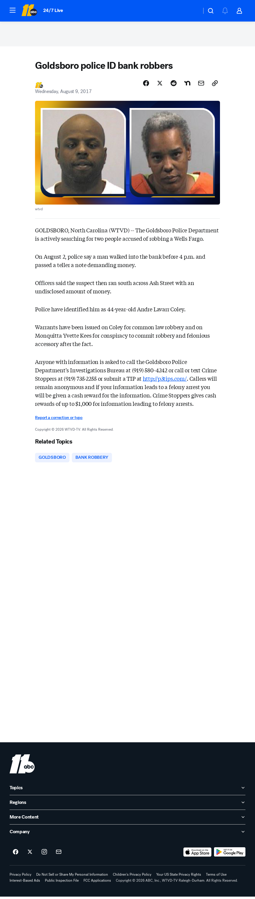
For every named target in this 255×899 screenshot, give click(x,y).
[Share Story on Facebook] (146, 85)
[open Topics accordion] (127, 790)
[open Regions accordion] (127, 804)
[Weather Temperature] (192, 11)
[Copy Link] (215, 85)
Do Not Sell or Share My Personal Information (72, 877)
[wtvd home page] (22, 766)
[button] (12, 10)
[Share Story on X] (160, 85)
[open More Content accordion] (127, 819)
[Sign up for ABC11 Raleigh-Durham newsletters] (59, 854)
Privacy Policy (20, 877)
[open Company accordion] (127, 834)
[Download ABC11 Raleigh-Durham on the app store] (197, 854)
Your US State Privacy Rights (178, 877)
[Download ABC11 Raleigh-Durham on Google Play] (229, 854)
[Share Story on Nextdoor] (187, 85)
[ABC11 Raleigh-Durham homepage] (29, 10)
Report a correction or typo (58, 420)
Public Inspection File (62, 883)
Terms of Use (216, 877)
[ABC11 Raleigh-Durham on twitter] (30, 854)
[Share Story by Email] (201, 85)
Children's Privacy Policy (132, 877)
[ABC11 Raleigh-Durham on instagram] (44, 854)
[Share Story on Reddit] (174, 85)
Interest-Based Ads (25, 883)
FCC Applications (97, 883)
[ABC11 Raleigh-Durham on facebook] (16, 854)
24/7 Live (53, 10)
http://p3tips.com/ (165, 380)
